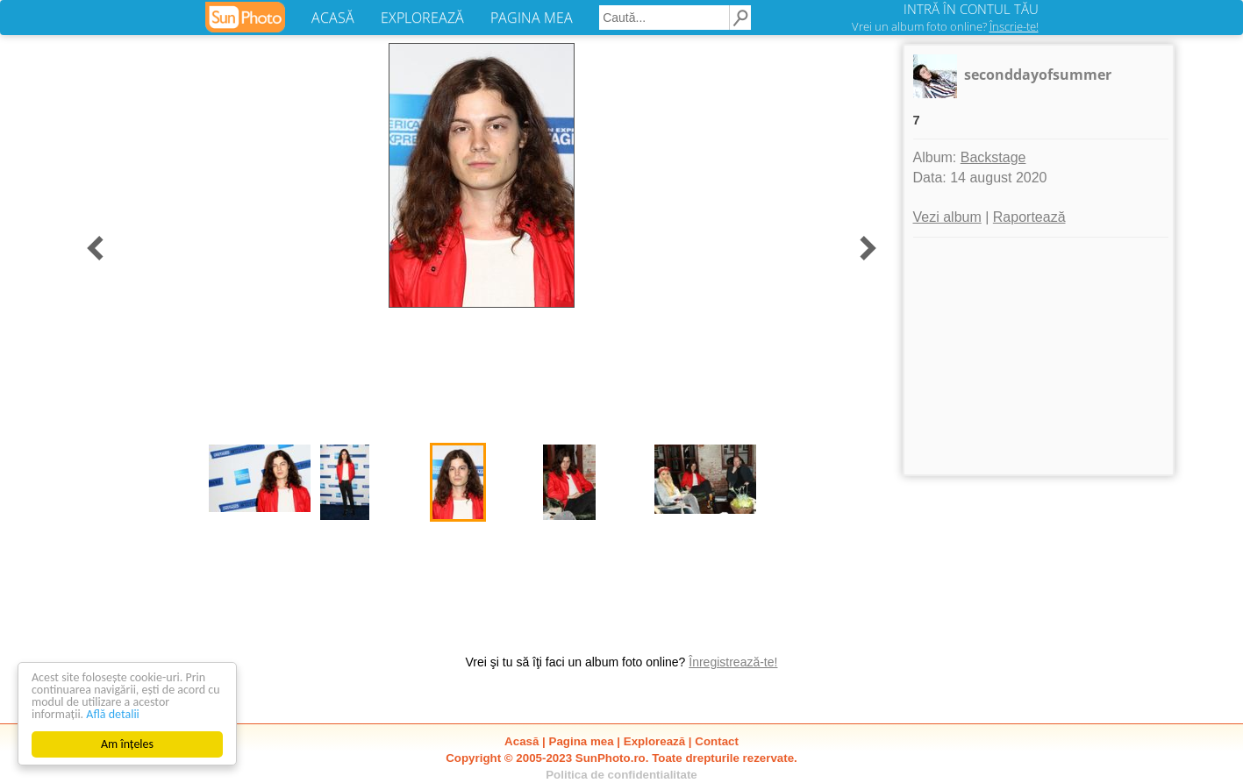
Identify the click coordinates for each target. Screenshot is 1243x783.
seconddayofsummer (1037, 74)
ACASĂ (332, 17)
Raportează (1029, 217)
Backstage (993, 157)
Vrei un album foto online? (945, 26)
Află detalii (112, 714)
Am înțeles (127, 744)
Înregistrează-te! (733, 662)
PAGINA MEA (531, 17)
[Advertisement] (1038, 356)
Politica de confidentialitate (621, 774)
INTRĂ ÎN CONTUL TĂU (971, 9)
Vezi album (947, 217)
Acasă (521, 741)
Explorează (654, 741)
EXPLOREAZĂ (422, 17)
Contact (717, 741)
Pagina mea (581, 741)
